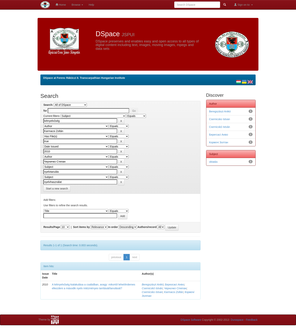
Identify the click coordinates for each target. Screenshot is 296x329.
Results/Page (51, 227)
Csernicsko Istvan (152, 292)
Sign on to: (243, 4)
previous (116, 257)
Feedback (251, 319)
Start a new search (57, 188)
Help (91, 4)
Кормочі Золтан (218, 142)
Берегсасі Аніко (174, 284)
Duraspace (237, 319)
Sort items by (81, 227)
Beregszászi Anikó (152, 284)
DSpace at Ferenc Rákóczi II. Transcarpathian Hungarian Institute (84, 77)
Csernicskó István (152, 288)
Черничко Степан (175, 288)
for (45, 110)
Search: (48, 104)
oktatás (213, 161)
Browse (77, 4)
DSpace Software (191, 319)
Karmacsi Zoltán (173, 292)
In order (113, 227)
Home (60, 4)
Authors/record (146, 227)
